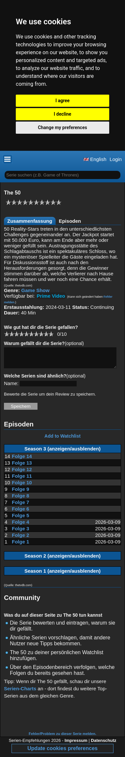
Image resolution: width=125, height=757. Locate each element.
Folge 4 (20, 526)
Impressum (75, 744)
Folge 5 (20, 519)
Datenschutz (103, 744)
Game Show (35, 290)
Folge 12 (22, 473)
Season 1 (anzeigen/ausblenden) (62, 575)
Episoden (70, 221)
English (95, 159)
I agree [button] (62, 100)
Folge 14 (22, 460)
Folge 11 (22, 480)
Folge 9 (20, 493)
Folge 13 (22, 467)
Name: (11, 387)
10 (50, 333)
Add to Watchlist (62, 440)
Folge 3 (20, 532)
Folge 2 (20, 539)
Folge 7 (20, 506)
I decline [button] (62, 114)
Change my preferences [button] (62, 127)
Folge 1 (20, 545)
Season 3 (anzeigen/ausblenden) (62, 452)
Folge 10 (22, 486)
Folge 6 (20, 513)
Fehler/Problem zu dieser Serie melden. (62, 738)
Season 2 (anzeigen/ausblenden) (62, 559)
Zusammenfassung (29, 221)
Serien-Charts (20, 692)
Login (116, 159)
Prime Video (51, 296)
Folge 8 (20, 499)
